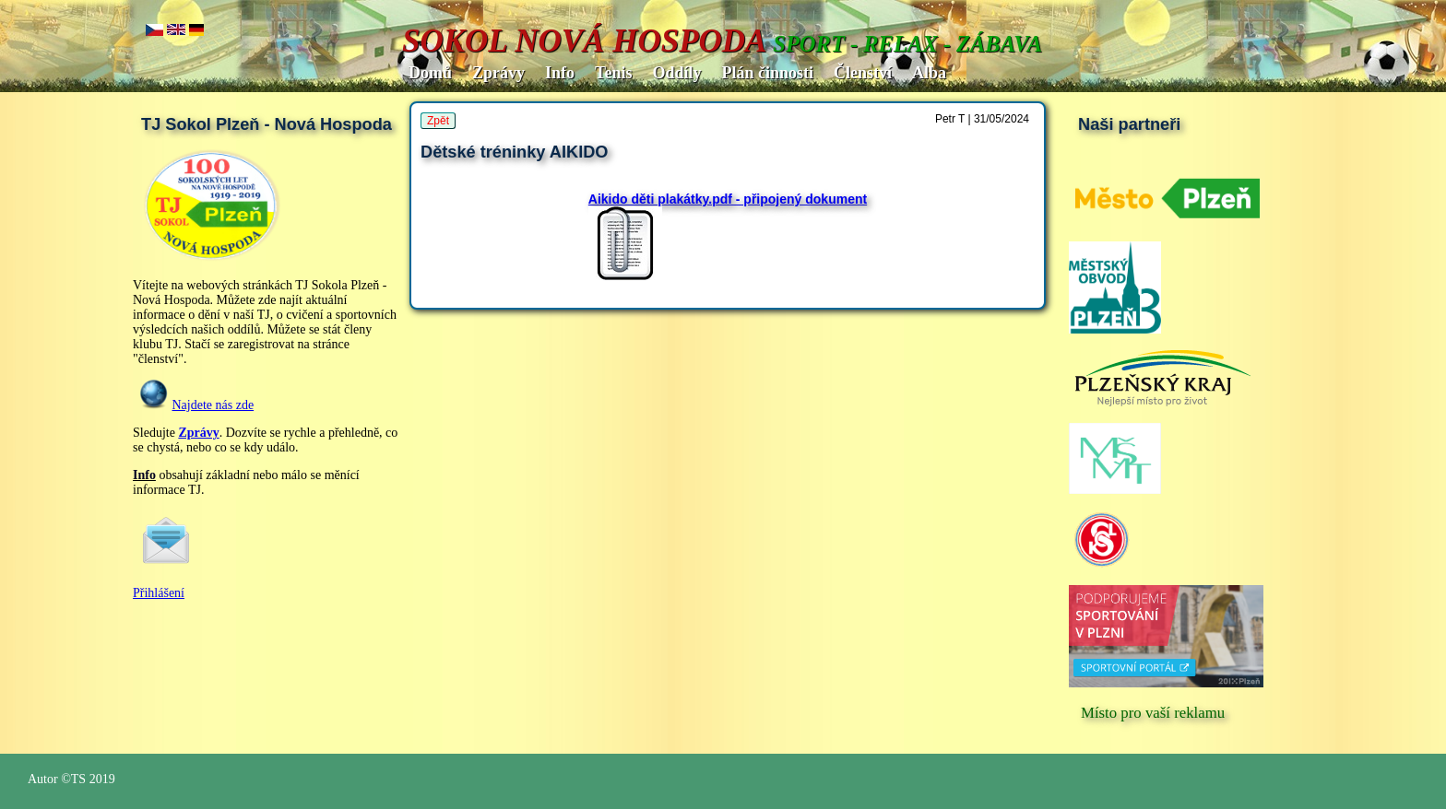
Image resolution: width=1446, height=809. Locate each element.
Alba (929, 73)
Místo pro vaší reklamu (1153, 712)
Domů (430, 73)
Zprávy (498, 73)
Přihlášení (158, 593)
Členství (863, 73)
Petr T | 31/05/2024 (982, 118)
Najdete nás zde (213, 405)
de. (197, 31)
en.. (176, 31)
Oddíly (676, 73)
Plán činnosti (767, 73)
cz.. (154, 31)
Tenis (613, 73)
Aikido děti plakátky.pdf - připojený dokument (727, 199)
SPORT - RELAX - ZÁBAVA (907, 43)
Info (560, 73)
